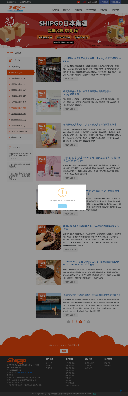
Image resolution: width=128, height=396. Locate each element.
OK (62, 206)
